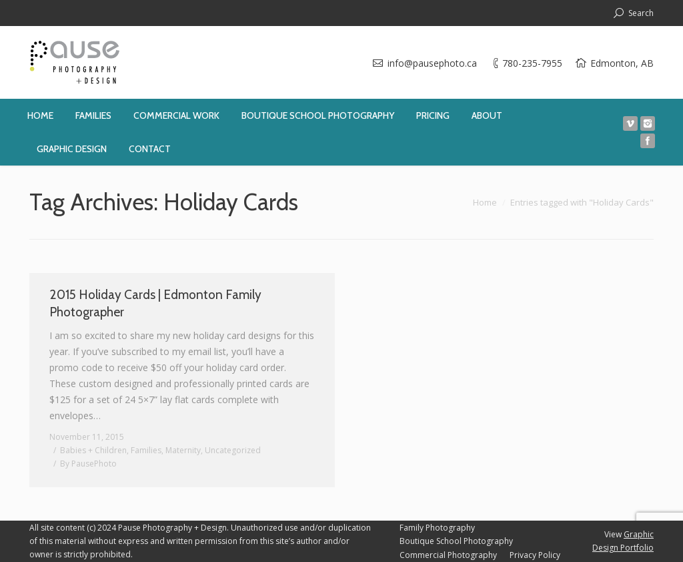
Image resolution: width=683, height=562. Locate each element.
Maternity (183, 450)
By (88, 463)
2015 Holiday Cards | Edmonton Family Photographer (155, 303)
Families (146, 450)
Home (485, 202)
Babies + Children (93, 450)
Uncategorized (233, 450)
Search (641, 13)
